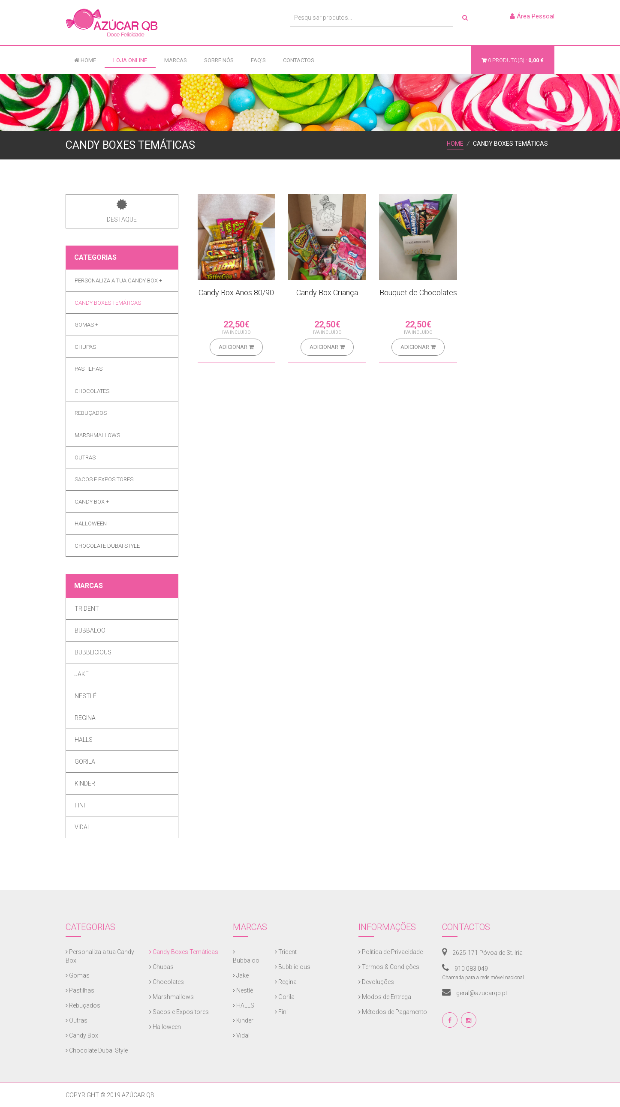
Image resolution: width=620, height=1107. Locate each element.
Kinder (85, 783)
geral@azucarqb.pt (474, 993)
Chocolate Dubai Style (107, 546)
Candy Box (82, 1035)
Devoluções (376, 981)
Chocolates (92, 391)
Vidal (82, 827)
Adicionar (236, 347)
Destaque (122, 211)
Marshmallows (97, 435)
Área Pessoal (532, 16)
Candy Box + (92, 501)
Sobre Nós (219, 60)
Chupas (85, 347)
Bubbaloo (90, 630)
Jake (82, 674)
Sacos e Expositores (104, 479)
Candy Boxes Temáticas (108, 303)
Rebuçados (91, 413)
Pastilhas (88, 369)
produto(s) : (513, 60)
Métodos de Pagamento (392, 1011)
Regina (85, 717)
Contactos (298, 60)
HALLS (84, 739)
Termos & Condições (388, 966)
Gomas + (86, 324)
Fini (80, 805)
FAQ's (258, 60)
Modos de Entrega (384, 996)
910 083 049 (465, 968)
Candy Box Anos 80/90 (236, 292)
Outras (85, 457)
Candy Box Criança (327, 292)
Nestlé (85, 696)
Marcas (175, 60)
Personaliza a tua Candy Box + (118, 280)
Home (85, 60)
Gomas (78, 975)
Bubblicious (93, 652)
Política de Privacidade (390, 951)
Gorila (85, 761)
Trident (87, 608)
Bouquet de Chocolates (418, 292)
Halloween (91, 523)
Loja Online (130, 60)
